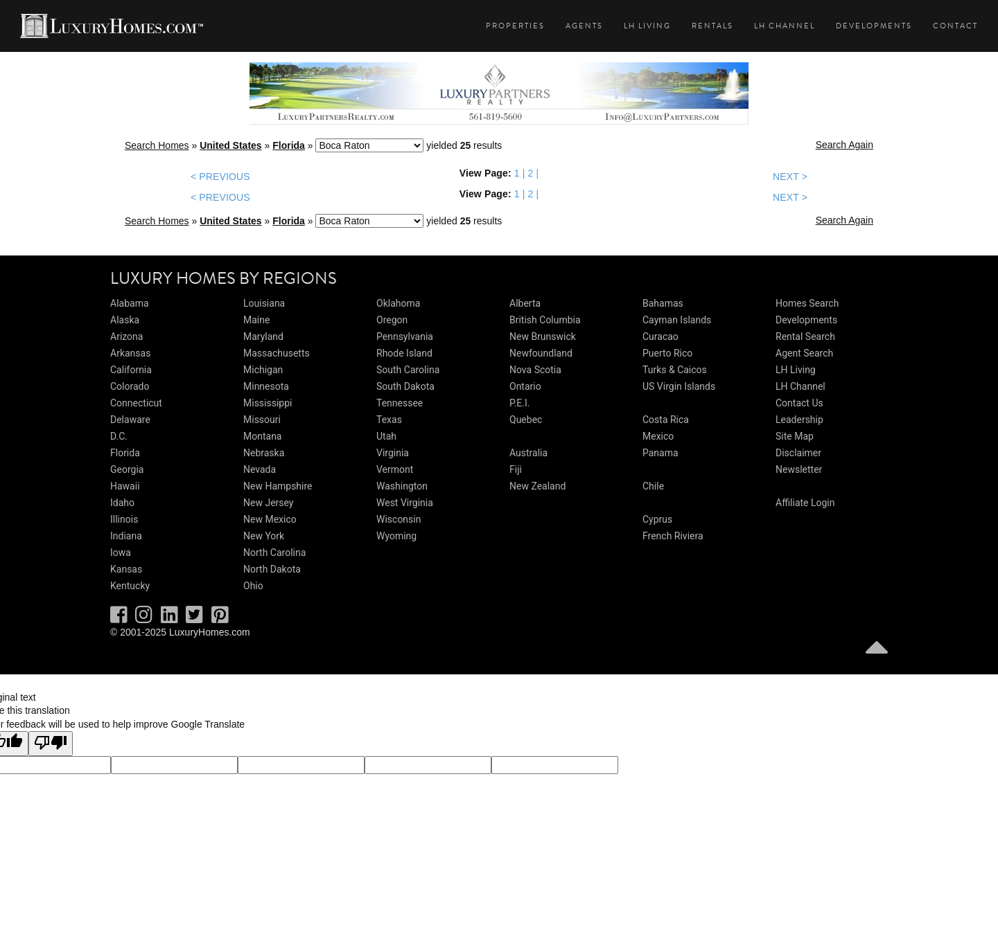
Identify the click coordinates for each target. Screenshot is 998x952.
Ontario (525, 386)
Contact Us (799, 402)
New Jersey (268, 502)
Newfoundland (540, 353)
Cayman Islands (676, 319)
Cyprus (657, 519)
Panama (660, 452)
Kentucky (130, 585)
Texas (389, 419)
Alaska (124, 319)
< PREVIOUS (220, 176)
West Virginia (404, 502)
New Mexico (270, 519)
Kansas (126, 569)
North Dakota (272, 569)
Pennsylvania (404, 336)
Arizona (126, 336)
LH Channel (784, 26)
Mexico (658, 436)
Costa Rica (665, 419)
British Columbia (545, 319)
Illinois (124, 519)
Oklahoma (398, 303)
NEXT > (790, 176)
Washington (402, 486)
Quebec (525, 419)
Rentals (712, 26)
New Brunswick (542, 336)
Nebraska (263, 452)
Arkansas (130, 353)
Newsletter (799, 469)
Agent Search (804, 353)
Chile (653, 486)
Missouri (262, 419)
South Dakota (405, 386)
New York (263, 535)
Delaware (130, 419)
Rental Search (805, 336)
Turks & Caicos (674, 369)
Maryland (263, 336)
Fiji (515, 469)
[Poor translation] (50, 743)
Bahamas (662, 303)
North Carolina (274, 552)
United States (230, 145)
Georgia (126, 469)
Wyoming (396, 535)
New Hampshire (278, 486)
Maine (256, 319)
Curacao (660, 336)
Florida (288, 145)
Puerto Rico (667, 353)
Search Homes (157, 145)
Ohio (253, 585)
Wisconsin (398, 519)
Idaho (122, 502)
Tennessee (399, 402)
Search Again (844, 144)
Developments (874, 26)
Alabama (129, 303)
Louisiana (264, 303)
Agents (584, 26)
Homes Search (807, 303)
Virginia (392, 452)
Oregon (392, 319)
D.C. (119, 436)
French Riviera (672, 535)
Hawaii (125, 486)
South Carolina (407, 369)
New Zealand (537, 486)
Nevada (259, 469)
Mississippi (267, 402)
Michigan (263, 369)
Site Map (795, 436)
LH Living (647, 26)
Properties (515, 26)
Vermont (394, 469)
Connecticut (136, 402)
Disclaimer (798, 452)
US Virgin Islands (678, 386)
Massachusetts (276, 353)
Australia (528, 452)
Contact (955, 26)
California (131, 369)
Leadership (799, 419)
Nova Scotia (535, 369)
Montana (262, 436)
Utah (386, 436)
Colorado (129, 386)
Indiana (126, 535)
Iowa (120, 552)
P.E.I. (519, 402)
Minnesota (266, 386)
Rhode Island (404, 353)
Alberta (525, 303)
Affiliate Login (805, 502)
